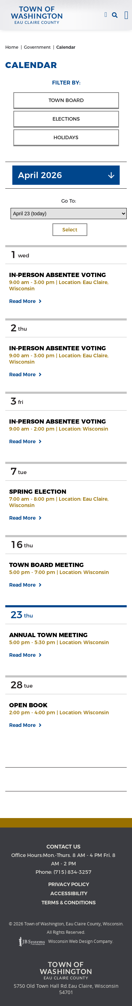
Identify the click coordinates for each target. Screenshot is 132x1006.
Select (69, 230)
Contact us (63, 846)
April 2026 (40, 175)
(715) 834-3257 (106, 15)
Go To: (68, 201)
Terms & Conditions (69, 902)
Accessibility (68, 893)
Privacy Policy (68, 884)
